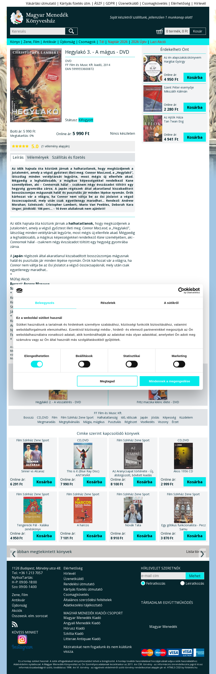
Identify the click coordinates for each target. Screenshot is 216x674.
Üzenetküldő (128, 3)
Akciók (17, 610)
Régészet (130, 422)
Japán (144, 417)
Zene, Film (31, 41)
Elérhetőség (180, 3)
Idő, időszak (129, 417)
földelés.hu (191, 667)
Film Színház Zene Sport (77, 417)
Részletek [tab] (108, 303)
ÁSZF (98, 3)
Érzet (175, 422)
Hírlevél (200, 3)
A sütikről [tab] (171, 303)
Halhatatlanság (107, 417)
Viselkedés (147, 422)
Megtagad (107, 381)
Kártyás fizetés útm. (75, 3)
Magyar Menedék (163, 626)
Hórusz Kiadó (74, 628)
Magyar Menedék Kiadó (82, 617)
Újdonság (67, 41)
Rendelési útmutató (78, 584)
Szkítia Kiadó (73, 633)
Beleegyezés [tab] (44, 303)
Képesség (169, 417)
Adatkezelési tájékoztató (82, 605)
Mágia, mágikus (94, 422)
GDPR (110, 3)
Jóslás (155, 417)
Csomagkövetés (154, 3)
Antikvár (49, 41)
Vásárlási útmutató (41, 3)
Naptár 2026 (118, 41)
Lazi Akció (158, 41)
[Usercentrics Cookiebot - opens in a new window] (181, 290)
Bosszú (28, 417)
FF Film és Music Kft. (108, 413)
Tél (101, 41)
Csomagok (87, 41)
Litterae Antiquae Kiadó (82, 638)
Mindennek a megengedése (169, 381)
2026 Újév (139, 41)
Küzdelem (186, 417)
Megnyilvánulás (69, 422)
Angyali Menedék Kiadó (81, 623)
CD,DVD (42, 417)
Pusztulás (114, 422)
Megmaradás (46, 422)
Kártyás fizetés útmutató (83, 589)
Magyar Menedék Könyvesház (60, 17)
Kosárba (194, 77)
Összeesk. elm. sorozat (30, 616)
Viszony (163, 422)
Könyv (15, 41)
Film (54, 417)
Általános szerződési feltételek (87, 599)
